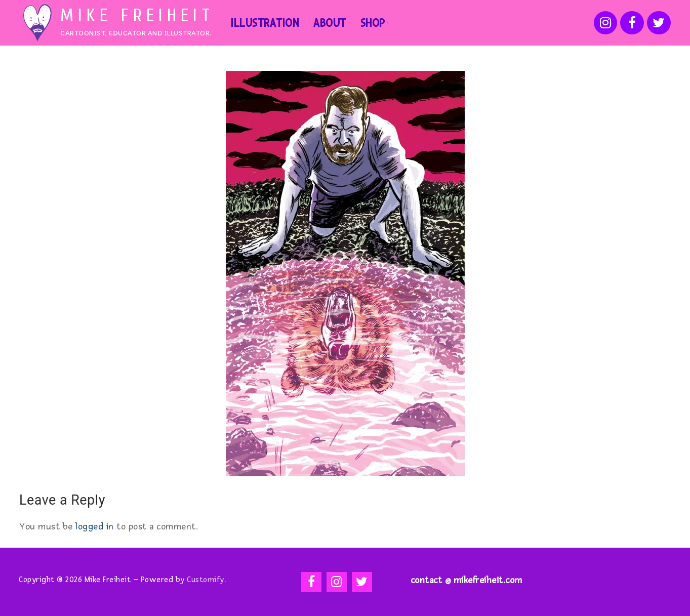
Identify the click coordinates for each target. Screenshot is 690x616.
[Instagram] (606, 23)
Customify (205, 580)
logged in (94, 526)
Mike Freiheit (137, 16)
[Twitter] (659, 23)
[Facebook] (632, 23)
